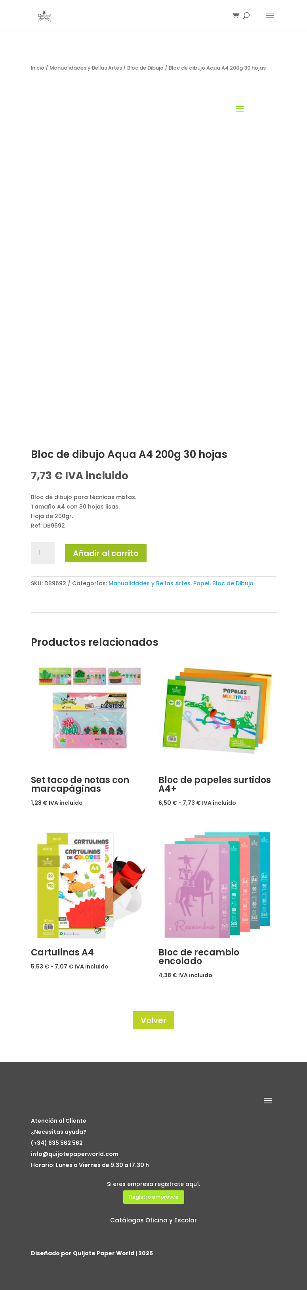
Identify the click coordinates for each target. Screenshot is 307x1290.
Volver (153, 1020)
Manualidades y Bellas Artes (86, 68)
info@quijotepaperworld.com (74, 1154)
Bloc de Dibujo (145, 68)
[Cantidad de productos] (43, 553)
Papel (201, 583)
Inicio (37, 68)
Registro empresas (153, 1197)
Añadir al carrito (106, 553)
